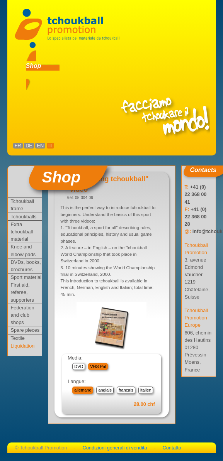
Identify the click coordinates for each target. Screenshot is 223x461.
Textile (18, 338)
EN (40, 146)
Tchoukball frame (22, 204)
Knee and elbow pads (23, 250)
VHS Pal (98, 366)
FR (18, 146)
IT (50, 146)
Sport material (26, 277)
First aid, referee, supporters (22, 292)
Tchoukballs (24, 217)
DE (29, 146)
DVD (78, 366)
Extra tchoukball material (22, 231)
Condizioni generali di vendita (114, 448)
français (126, 390)
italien (145, 390)
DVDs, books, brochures (26, 265)
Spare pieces (25, 330)
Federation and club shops (22, 315)
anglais (104, 390)
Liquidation (23, 346)
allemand (82, 390)
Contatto (171, 448)
